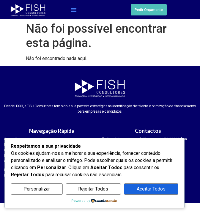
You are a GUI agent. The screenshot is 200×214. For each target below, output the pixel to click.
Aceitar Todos (151, 189)
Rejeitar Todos (93, 189)
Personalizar (36, 189)
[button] (73, 9)
